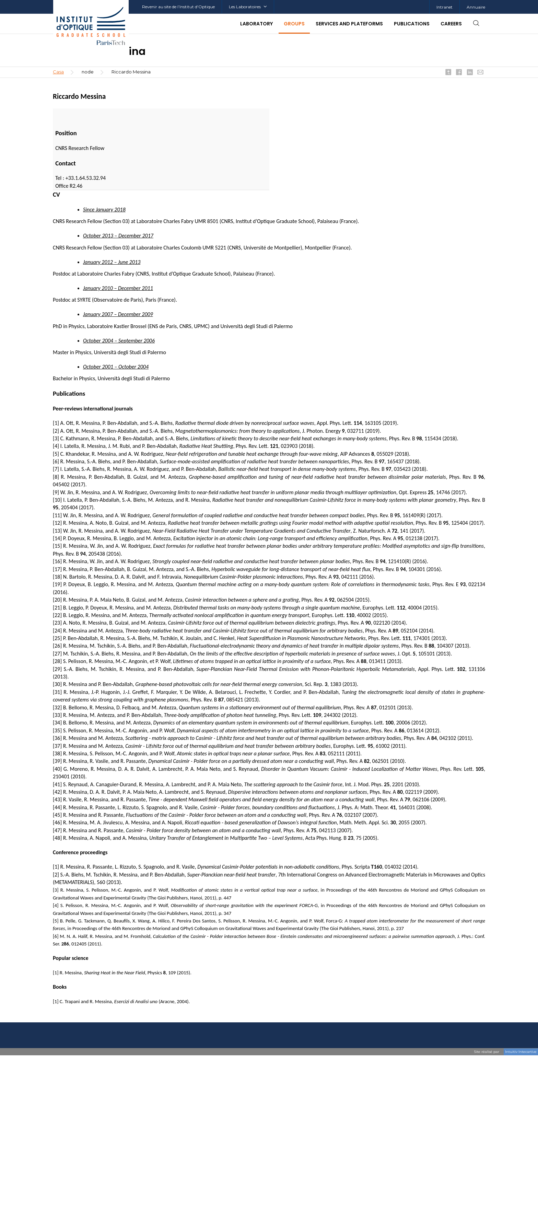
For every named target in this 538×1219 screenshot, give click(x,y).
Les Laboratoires (248, 6)
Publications (412, 23)
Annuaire (476, 7)
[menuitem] (444, 7)
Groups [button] (294, 23)
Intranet (444, 7)
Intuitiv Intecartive (521, 1051)
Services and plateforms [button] (349, 23)
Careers (451, 23)
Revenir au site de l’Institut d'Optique (178, 6)
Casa (58, 71)
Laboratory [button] (256, 23)
